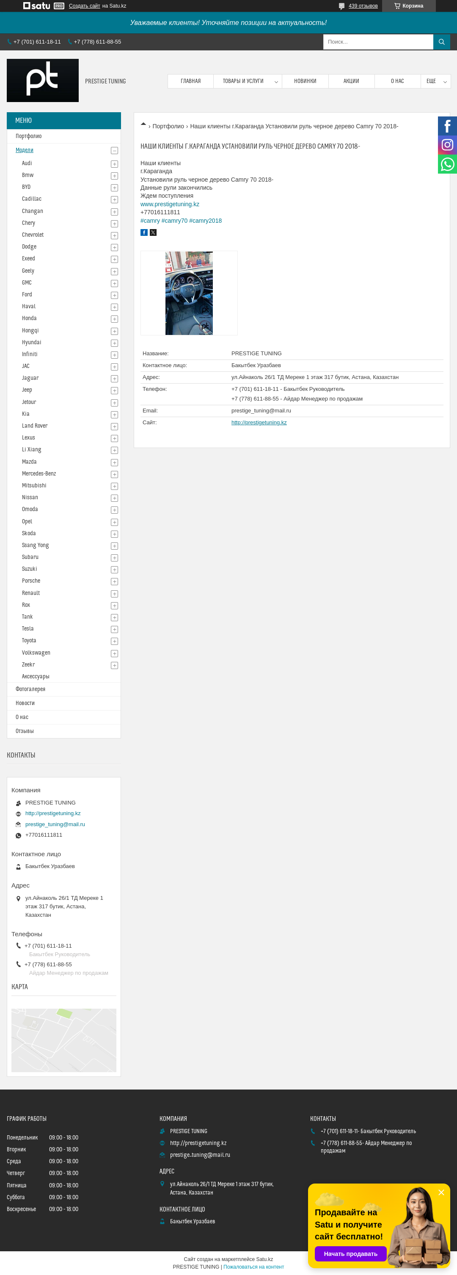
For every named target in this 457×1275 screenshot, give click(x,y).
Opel (27, 521)
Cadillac (31, 199)
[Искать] (441, 42)
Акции (351, 81)
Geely (28, 271)
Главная (191, 81)
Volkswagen (36, 653)
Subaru (30, 557)
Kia (26, 414)
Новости (25, 703)
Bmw (27, 175)
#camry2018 (205, 220)
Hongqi (30, 330)
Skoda (29, 533)
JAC (26, 366)
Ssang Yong (35, 545)
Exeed (28, 258)
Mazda (29, 462)
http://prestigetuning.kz (259, 422)
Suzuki (29, 569)
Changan (32, 211)
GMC (27, 282)
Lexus (28, 437)
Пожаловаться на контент (253, 1267)
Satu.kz (264, 1259)
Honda (29, 318)
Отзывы (25, 731)
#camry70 (174, 220)
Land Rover (34, 426)
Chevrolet (33, 235)
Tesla (28, 628)
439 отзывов (363, 6)
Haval (29, 306)
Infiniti (30, 354)
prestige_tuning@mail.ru (261, 410)
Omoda (30, 509)
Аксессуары (36, 676)
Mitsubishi (34, 485)
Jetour (29, 402)
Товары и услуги (243, 81)
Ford (27, 294)
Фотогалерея (30, 689)
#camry (150, 220)
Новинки (305, 81)
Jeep (27, 390)
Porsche (31, 581)
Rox (26, 605)
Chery (28, 223)
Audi (27, 163)
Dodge (29, 246)
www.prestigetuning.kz (169, 204)
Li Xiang (31, 449)
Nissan (30, 497)
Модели (24, 150)
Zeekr (28, 664)
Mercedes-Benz (39, 473)
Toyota (29, 640)
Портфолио (168, 126)
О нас (397, 81)
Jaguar (30, 378)
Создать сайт (84, 6)
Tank (27, 617)
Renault (31, 593)
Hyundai (31, 342)
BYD (26, 187)
